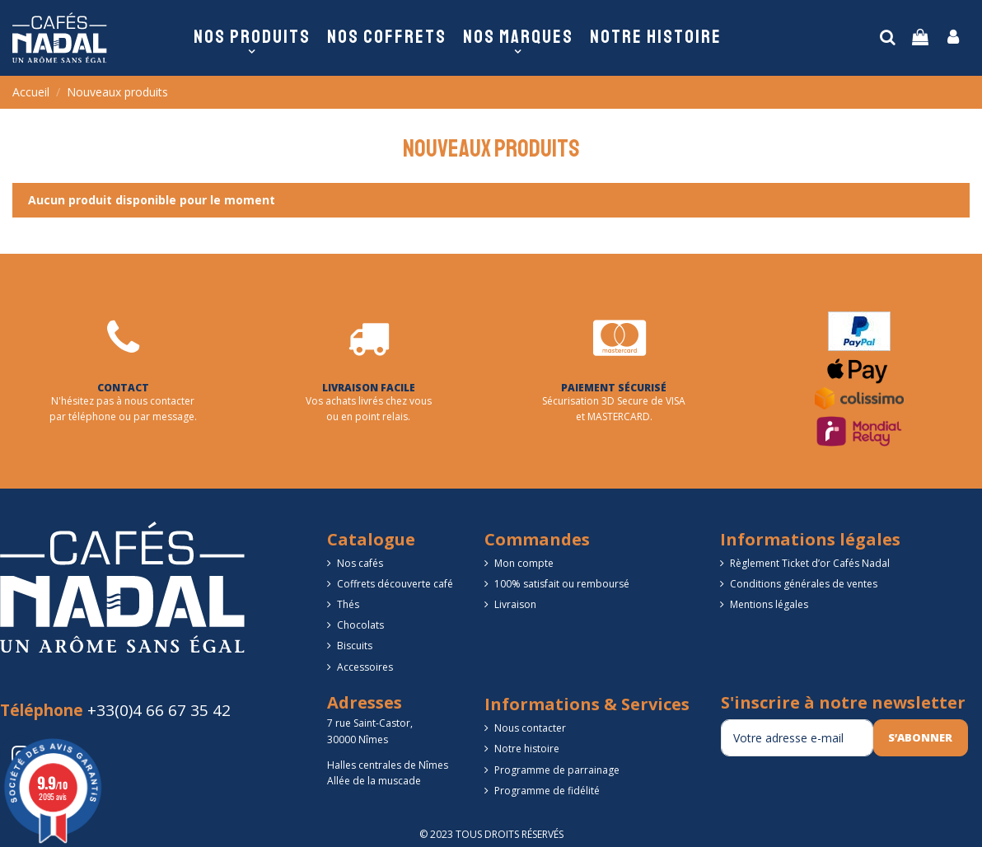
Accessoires (365, 667)
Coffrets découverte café (395, 584)
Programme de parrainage (557, 770)
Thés (348, 604)
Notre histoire (526, 749)
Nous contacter (530, 728)
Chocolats (360, 625)
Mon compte (524, 563)
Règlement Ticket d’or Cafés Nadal (810, 563)
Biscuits (354, 646)
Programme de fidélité (547, 791)
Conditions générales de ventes (803, 584)
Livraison (515, 604)
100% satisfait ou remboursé (561, 584)
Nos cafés (360, 563)
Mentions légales (769, 604)
